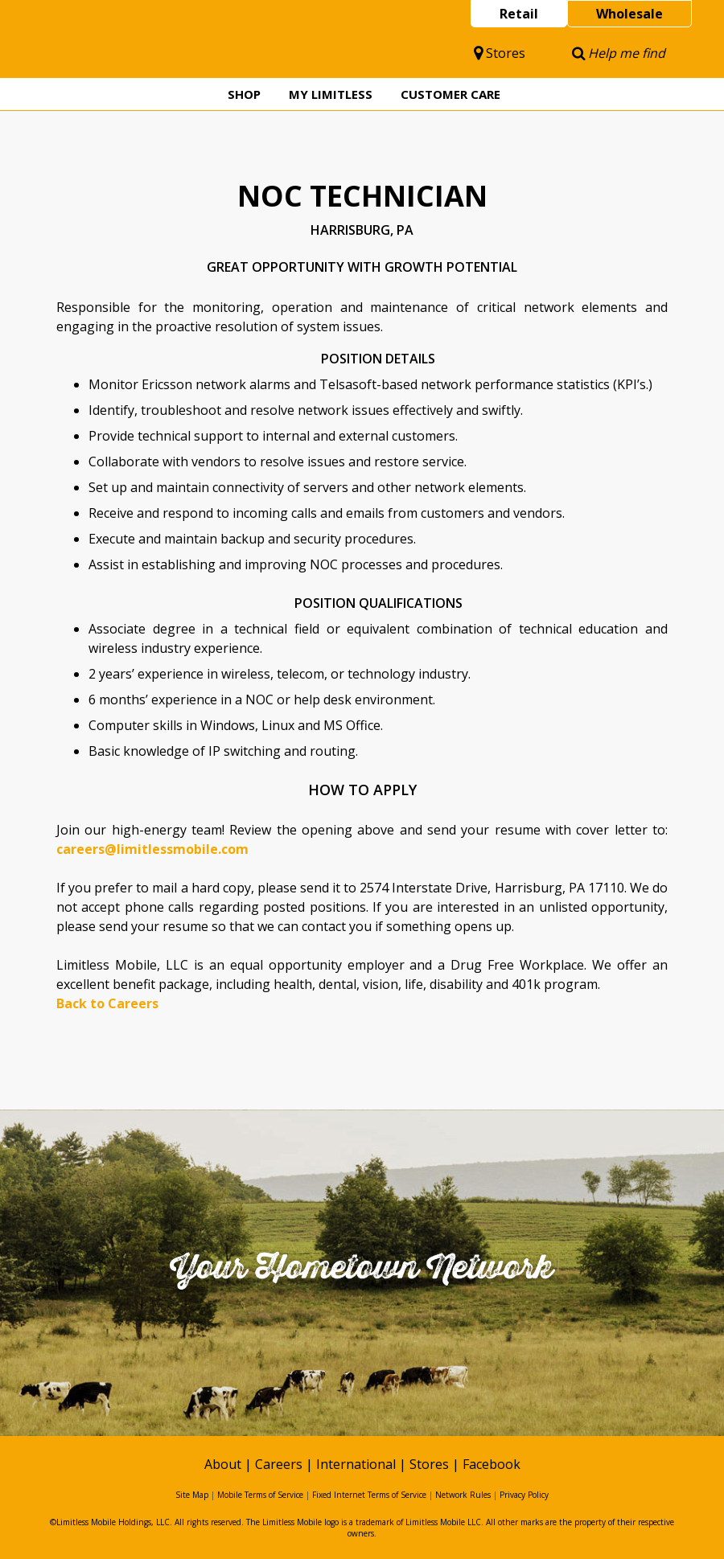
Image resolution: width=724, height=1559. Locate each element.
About (222, 1464)
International (356, 1464)
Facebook (491, 1464)
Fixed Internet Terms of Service (369, 1494)
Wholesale (629, 14)
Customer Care (450, 94)
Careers (278, 1464)
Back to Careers (107, 1003)
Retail (519, 14)
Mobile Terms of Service (260, 1494)
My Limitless (330, 94)
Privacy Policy (524, 1494)
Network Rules (463, 1494)
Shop (244, 94)
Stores (499, 53)
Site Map (191, 1494)
